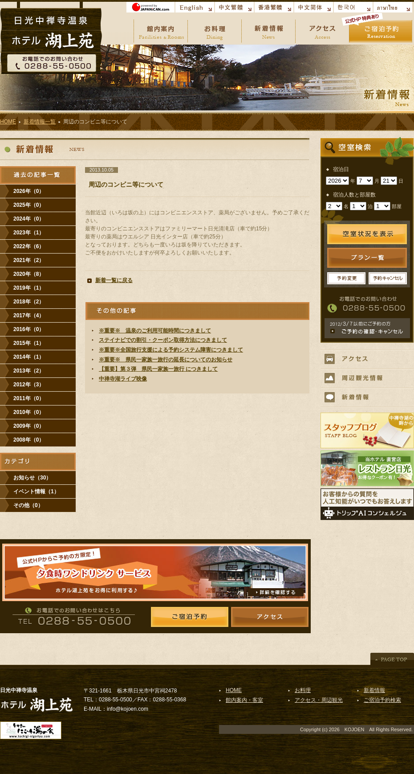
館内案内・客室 (244, 700)
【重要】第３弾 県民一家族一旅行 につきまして (158, 369)
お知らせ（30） (32, 478)
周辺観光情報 (367, 378)
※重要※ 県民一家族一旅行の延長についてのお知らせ (165, 359)
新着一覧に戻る (114, 280)
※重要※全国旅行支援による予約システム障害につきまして (171, 350)
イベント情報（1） (36, 491)
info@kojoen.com (127, 709)
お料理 (214, 29)
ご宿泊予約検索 (382, 700)
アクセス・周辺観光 (319, 700)
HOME (8, 122)
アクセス (322, 29)
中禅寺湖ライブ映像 (123, 379)
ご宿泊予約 (380, 29)
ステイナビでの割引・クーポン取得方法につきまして (163, 340)
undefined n (337, 180)
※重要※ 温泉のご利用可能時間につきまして (155, 331)
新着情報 (268, 29)
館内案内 (160, 29)
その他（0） (28, 505)
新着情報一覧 (40, 122)
